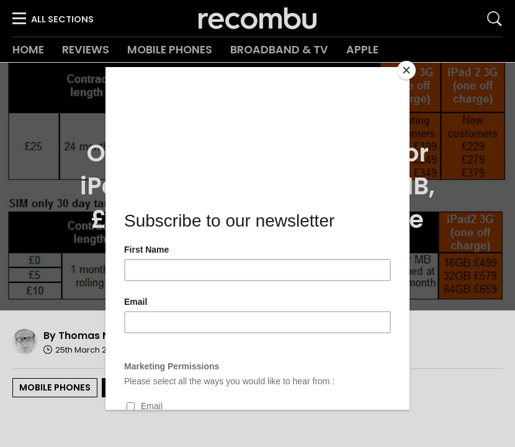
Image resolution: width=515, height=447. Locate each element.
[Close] (406, 70)
